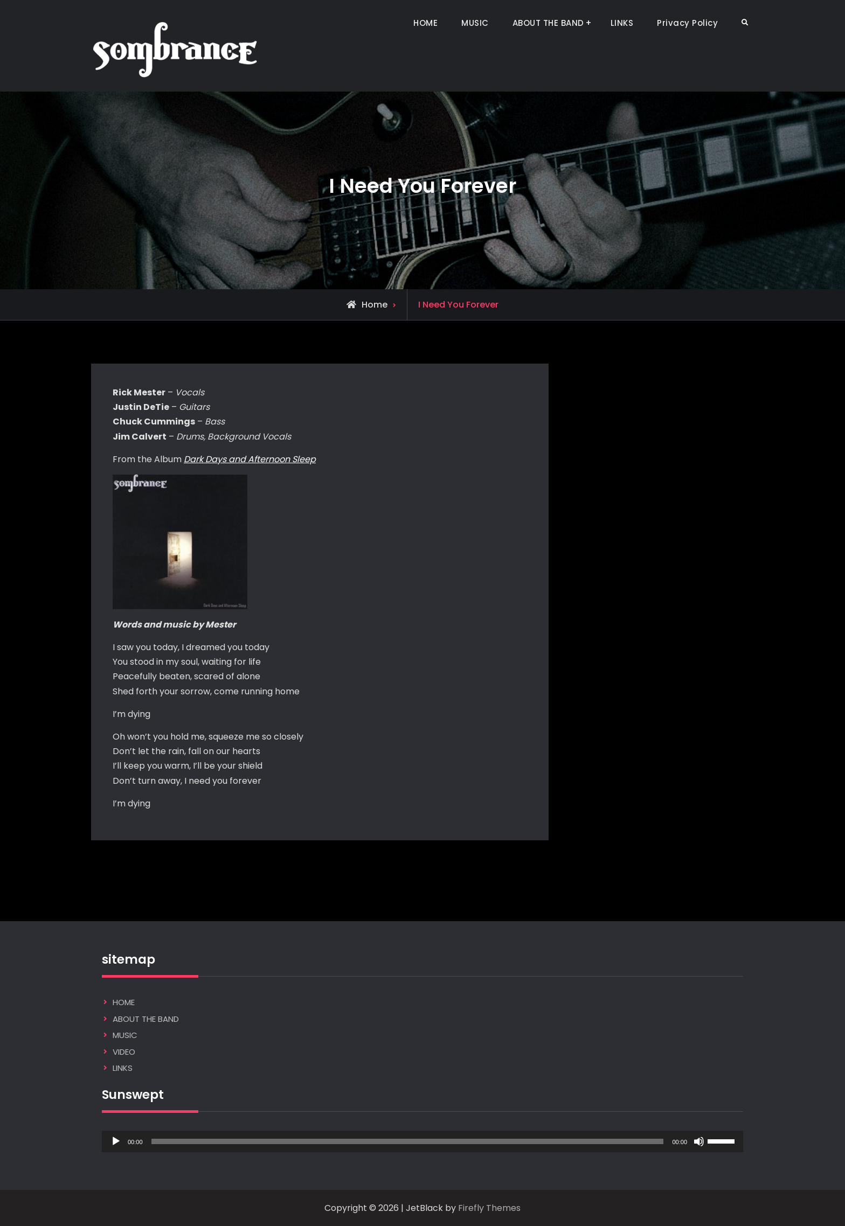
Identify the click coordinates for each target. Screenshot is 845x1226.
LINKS (622, 23)
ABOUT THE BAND (548, 23)
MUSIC (475, 23)
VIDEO (124, 1051)
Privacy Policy (687, 23)
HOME (425, 23)
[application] (422, 1141)
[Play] (115, 1141)
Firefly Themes (489, 1208)
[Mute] (699, 1141)
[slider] (407, 1141)
